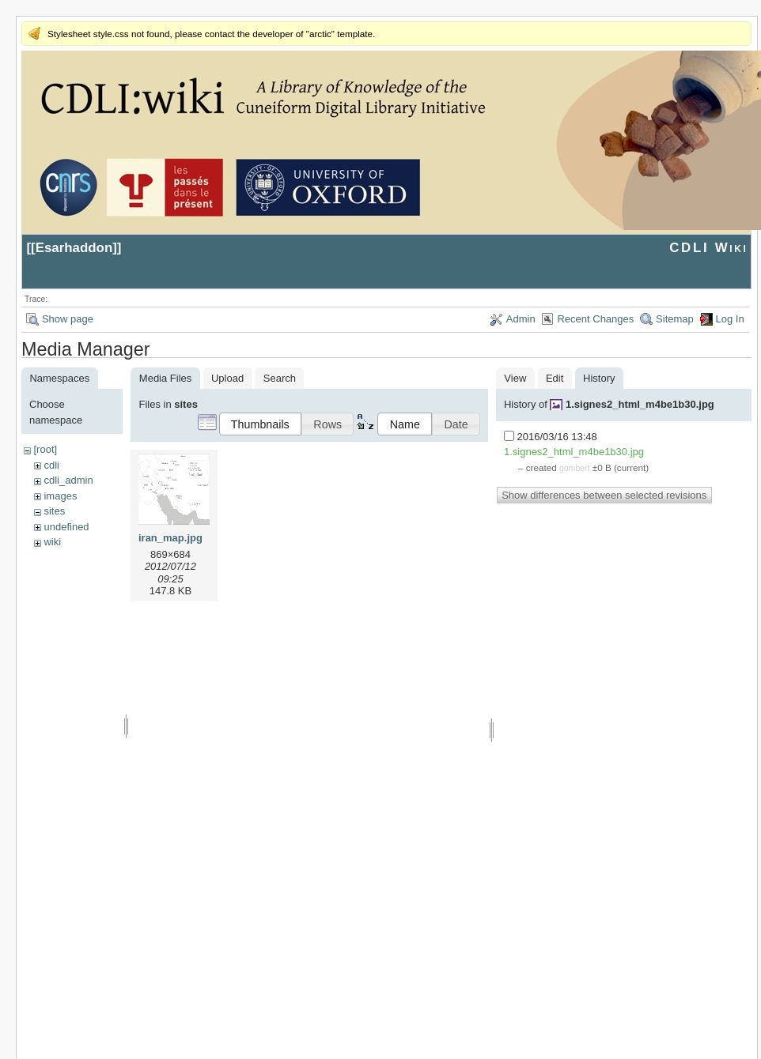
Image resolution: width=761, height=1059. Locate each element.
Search (279, 378)
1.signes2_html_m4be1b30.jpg (640, 404)
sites (54, 511)
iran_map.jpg (170, 538)
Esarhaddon (74, 247)
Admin (521, 319)
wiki (52, 542)
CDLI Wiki (708, 247)
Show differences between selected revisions (604, 495)
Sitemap (675, 319)
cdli (51, 465)
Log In (730, 319)
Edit (554, 378)
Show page (67, 319)
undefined (66, 527)
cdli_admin (68, 480)
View (515, 378)
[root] (45, 449)
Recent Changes (595, 319)
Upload (227, 378)
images (60, 496)
